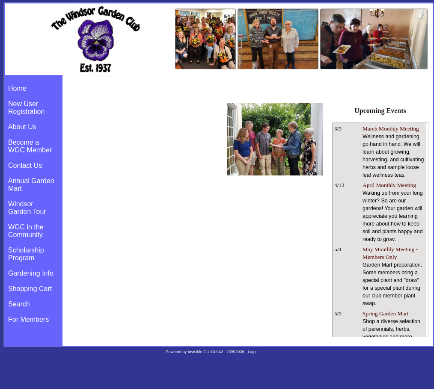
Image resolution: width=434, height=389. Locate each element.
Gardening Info (31, 273)
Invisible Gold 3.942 (206, 352)
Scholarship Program (26, 253)
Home (17, 88)
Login (253, 352)
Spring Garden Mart (385, 313)
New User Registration (26, 107)
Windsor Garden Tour (27, 207)
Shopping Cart (30, 288)
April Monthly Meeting (389, 185)
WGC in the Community (26, 230)
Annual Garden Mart (31, 184)
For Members (28, 319)
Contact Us (25, 165)
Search (19, 304)
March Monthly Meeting (391, 128)
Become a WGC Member (30, 146)
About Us (22, 127)
